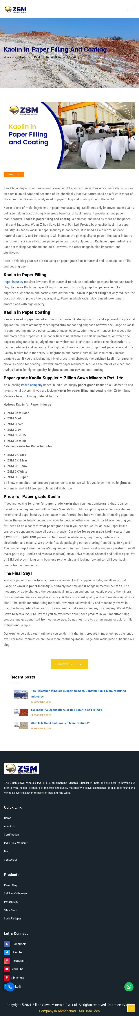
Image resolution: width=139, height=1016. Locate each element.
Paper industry (13, 282)
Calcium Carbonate (15, 894)
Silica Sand (10, 910)
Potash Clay (11, 902)
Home (7, 818)
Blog (6, 851)
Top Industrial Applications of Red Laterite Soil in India (66, 710)
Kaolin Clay (10, 885)
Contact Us (10, 860)
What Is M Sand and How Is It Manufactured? (60, 723)
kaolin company (31, 385)
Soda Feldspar (12, 919)
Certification (11, 835)
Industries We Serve (16, 843)
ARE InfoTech (89, 1011)
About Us (9, 826)
